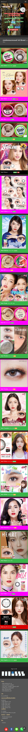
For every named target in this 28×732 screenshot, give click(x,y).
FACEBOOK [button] (17, 27)
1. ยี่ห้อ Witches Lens (6, 701)
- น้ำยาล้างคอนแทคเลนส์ (6, 717)
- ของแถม (3, 722)
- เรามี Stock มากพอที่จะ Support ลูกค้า (10, 686)
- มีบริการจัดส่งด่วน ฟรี (6, 691)
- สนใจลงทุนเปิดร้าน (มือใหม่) (7, 685)
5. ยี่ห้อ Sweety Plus (5, 707)
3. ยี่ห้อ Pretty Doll (5, 704)
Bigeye (4, 2)
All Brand (3, 700)
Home (2, 681)
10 (12, 674)
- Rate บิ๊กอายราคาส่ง (6, 689)
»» (23, 674)
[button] (2, 16)
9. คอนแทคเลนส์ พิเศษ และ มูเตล (8, 712)
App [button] (13, 22)
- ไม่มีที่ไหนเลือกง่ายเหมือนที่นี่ (7, 688)
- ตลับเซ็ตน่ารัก (4, 718)
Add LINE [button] (10, 26)
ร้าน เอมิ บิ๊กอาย (4, 696)
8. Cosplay (3, 711)
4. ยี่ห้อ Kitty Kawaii (5, 706)
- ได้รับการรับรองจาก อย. (6, 683)
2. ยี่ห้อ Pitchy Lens (5, 703)
